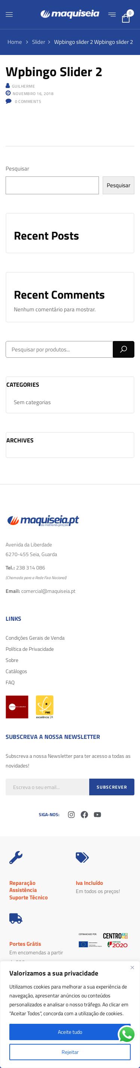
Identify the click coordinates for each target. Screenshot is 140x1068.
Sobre (12, 660)
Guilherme (23, 86)
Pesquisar (17, 168)
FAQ (10, 682)
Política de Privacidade (30, 649)
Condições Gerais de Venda (35, 638)
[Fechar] (132, 967)
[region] (70, 1014)
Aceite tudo (70, 1032)
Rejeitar (70, 1052)
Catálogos (16, 671)
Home (14, 42)
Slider (38, 42)
